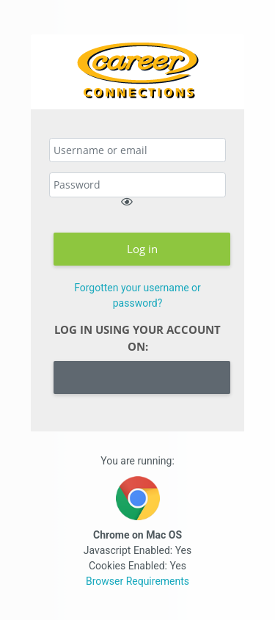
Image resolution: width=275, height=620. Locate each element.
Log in (142, 248)
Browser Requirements (137, 581)
